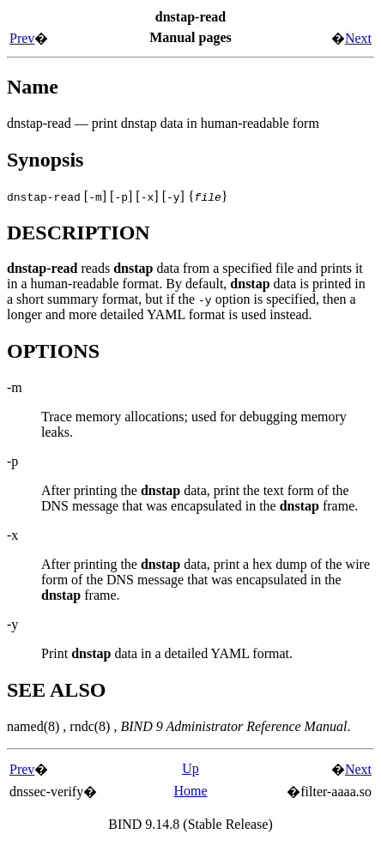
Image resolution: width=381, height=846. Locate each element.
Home (190, 790)
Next (358, 38)
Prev (21, 38)
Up (190, 768)
